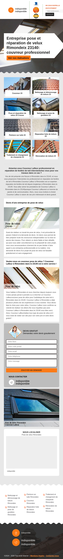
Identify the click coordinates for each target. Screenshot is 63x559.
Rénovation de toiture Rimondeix (51, 508)
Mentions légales (37, 556)
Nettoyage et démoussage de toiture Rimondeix (14, 499)
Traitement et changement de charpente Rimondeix (52, 498)
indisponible (21, 9)
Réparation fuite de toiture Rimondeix (33, 509)
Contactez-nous (52, 556)
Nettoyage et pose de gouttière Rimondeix (13, 511)
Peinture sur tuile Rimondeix (32, 495)
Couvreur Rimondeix (31, 502)
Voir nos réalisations (18, 58)
